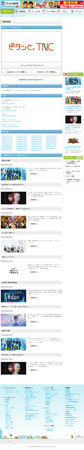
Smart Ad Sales (69, 425)
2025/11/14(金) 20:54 (36, 136)
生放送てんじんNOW (30, 398)
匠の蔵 (27, 408)
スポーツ (7, 409)
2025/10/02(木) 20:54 (7, 148)
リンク (3, 441)
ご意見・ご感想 (9, 428)
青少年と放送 (68, 415)
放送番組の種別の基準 (70, 417)
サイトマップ (10, 441)
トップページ (5, 16)
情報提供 (47, 404)
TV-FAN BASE (69, 397)
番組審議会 (68, 413)
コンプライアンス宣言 (70, 409)
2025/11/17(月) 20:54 (7, 136)
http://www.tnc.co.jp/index (8, 103)
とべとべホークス (49, 416)
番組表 (7, 401)
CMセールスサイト (70, 423)
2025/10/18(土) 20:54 (7, 144)
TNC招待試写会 (49, 430)
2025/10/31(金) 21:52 (7, 141)
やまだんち (28, 400)
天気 (6, 405)
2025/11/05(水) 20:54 (7, 139)
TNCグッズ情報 (70, 176)
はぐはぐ (27, 402)
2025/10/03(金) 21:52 (51, 146)
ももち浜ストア (29, 390)
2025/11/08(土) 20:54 (36, 137)
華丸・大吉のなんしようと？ (32, 392)
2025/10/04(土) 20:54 (36, 146)
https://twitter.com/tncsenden (9, 110)
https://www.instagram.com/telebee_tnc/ (11, 121)
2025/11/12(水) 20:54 (7, 137)
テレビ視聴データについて (72, 399)
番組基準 (67, 411)
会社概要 (67, 390)
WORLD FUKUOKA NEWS (32, 414)
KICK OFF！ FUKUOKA (51, 414)
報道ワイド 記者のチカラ (51, 390)
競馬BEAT (47, 412)
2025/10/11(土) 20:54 (51, 144)
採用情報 (67, 392)
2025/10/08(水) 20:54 (21, 146)
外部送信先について (70, 405)
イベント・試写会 (9, 407)
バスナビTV (8, 420)
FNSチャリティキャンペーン (72, 421)
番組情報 (12, 16)
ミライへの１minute (30, 406)
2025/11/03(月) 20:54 (36, 139)
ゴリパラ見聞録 (29, 396)
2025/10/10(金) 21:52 (7, 146)
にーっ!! (27, 404)
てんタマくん (48, 400)
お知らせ (7, 414)
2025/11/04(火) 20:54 (21, 139)
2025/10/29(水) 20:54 (21, 141)
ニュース (7, 403)
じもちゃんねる (29, 394)
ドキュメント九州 (49, 396)
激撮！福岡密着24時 (30, 416)
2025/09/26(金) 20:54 (51, 148)
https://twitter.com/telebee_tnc (9, 115)
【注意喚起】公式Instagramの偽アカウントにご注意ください (73, 181)
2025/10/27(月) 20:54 (51, 141)
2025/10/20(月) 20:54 (51, 143)
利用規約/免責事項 (69, 407)
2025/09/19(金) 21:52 (36, 150)
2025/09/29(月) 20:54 (21, 148)
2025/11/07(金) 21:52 (51, 137)
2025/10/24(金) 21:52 (7, 143)
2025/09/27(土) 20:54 (36, 148)
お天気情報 (48, 398)
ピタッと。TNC (9, 390)
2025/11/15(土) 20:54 (21, 136)
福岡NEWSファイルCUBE (51, 394)
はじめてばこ (8, 418)
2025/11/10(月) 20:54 (21, 137)
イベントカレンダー (50, 428)
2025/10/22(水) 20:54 (36, 143)
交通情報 (47, 402)
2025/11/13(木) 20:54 (51, 136)
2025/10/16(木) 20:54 (21, 144)
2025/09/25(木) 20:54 (7, 150)
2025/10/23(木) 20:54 (21, 143)
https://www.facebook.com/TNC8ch (10, 126)
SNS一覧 (7, 426)
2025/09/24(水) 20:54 (21, 150)
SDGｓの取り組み (69, 419)
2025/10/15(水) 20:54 (36, 144)
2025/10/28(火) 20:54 (36, 141)
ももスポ (47, 410)
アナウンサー (8, 411)
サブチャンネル (9, 424)
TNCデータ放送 (9, 422)
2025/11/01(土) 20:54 (51, 139)
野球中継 (47, 418)
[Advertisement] (68, 44)
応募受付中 (8, 416)
